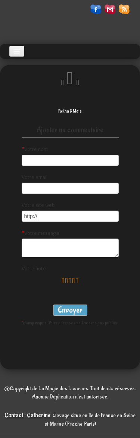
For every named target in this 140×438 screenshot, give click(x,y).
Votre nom (35, 149)
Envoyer (70, 310)
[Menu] (16, 51)
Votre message (40, 233)
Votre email (34, 177)
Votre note (34, 268)
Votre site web (38, 205)
